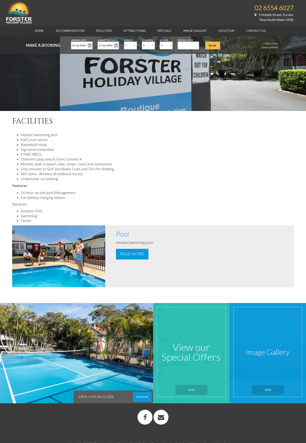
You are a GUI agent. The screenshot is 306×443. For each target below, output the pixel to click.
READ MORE (132, 254)
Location (226, 30)
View (191, 389)
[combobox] (130, 45)
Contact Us (256, 30)
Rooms (164, 40)
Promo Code (185, 40)
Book (212, 45)
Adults (128, 40)
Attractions (135, 30)
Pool (122, 234)
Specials (164, 30)
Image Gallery (195, 30)
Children (147, 40)
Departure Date (107, 40)
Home (39, 30)
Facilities (104, 30)
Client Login (271, 43)
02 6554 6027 (274, 8)
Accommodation (70, 30)
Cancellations (269, 47)
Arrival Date (78, 40)
